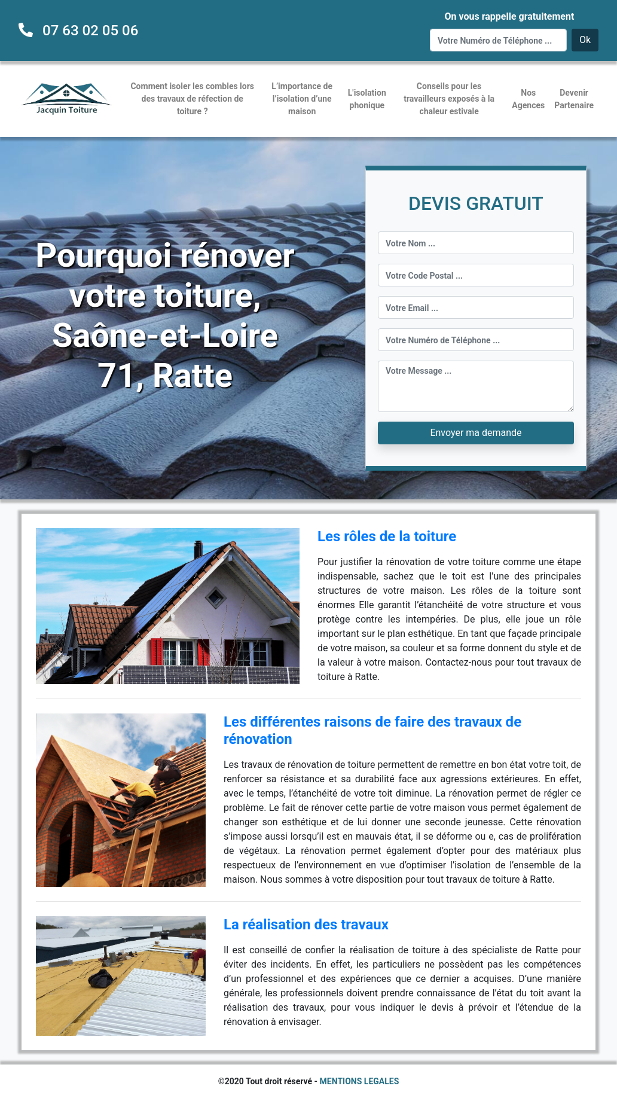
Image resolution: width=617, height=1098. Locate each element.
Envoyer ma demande (475, 432)
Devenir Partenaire (574, 99)
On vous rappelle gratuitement (509, 16)
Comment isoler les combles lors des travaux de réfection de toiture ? (192, 98)
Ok (585, 39)
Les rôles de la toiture (386, 536)
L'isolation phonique (367, 99)
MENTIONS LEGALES (359, 1081)
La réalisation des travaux (306, 924)
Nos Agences (528, 99)
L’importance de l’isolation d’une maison (301, 98)
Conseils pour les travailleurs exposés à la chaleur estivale (449, 98)
